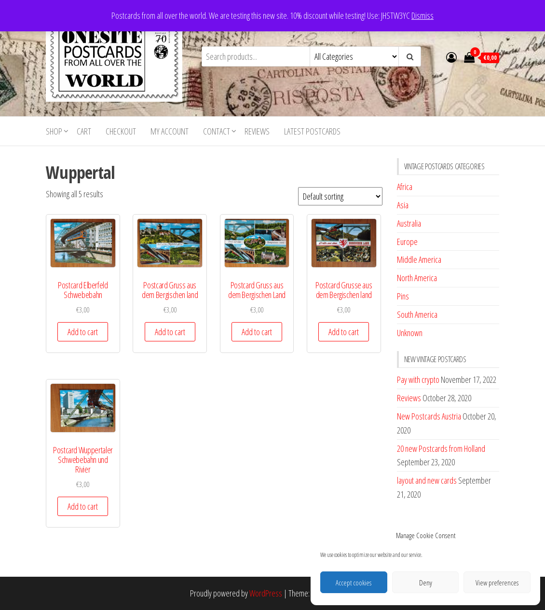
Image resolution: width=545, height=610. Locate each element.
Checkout (121, 131)
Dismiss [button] (422, 15)
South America (417, 314)
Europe (407, 241)
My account (169, 131)
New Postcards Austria (429, 416)
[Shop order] (340, 196)
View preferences (497, 582)
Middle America (419, 259)
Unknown (409, 333)
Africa (404, 186)
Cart (84, 131)
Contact (216, 131)
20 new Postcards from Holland (441, 448)
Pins (403, 296)
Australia (409, 223)
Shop (54, 131)
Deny (425, 582)
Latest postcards (312, 131)
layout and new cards (427, 480)
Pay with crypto (418, 379)
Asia (403, 205)
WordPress (265, 593)
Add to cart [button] (83, 332)
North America (417, 278)
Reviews (257, 131)
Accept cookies (353, 582)
